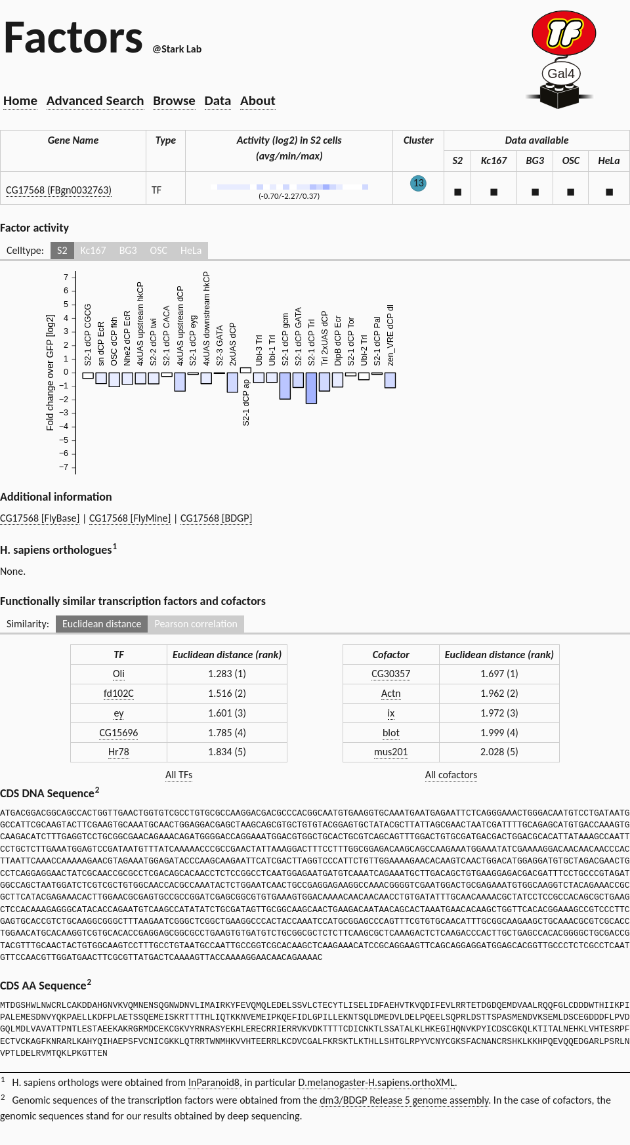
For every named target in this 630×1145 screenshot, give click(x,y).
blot (391, 732)
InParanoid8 (214, 1082)
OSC (158, 250)
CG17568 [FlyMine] (130, 518)
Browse (174, 100)
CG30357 (390, 673)
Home (20, 100)
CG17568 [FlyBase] (39, 518)
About (258, 100)
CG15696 (118, 732)
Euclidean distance (102, 623)
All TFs (178, 774)
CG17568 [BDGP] (216, 518)
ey (118, 713)
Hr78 (118, 751)
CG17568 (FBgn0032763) (59, 190)
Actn (391, 693)
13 (418, 183)
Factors (73, 36)
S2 (62, 250)
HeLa (190, 250)
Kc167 (93, 250)
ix (391, 713)
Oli (119, 673)
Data (218, 100)
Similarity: (28, 623)
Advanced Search (95, 100)
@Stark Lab (176, 49)
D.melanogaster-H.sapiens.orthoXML (377, 1082)
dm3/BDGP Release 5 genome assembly (404, 1100)
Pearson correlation (196, 623)
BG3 (128, 250)
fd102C (119, 693)
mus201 (391, 751)
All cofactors (451, 774)
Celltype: (25, 250)
